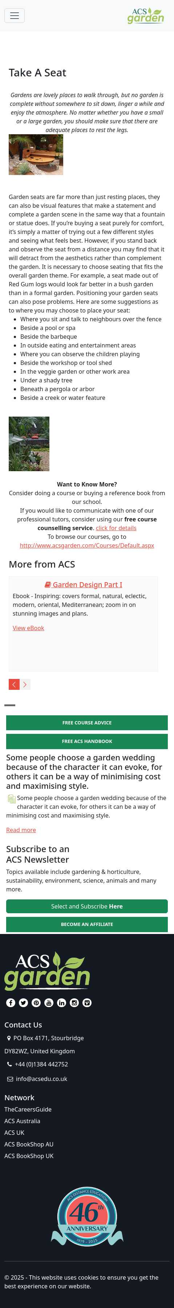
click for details (116, 528)
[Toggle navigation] (14, 15)
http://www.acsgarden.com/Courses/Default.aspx (87, 545)
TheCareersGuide (28, 1109)
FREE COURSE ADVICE (87, 722)
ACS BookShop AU (29, 1144)
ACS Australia (22, 1121)
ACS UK (14, 1133)
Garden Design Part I (83, 584)
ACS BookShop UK (28, 1156)
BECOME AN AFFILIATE (87, 924)
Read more (21, 830)
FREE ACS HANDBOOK (87, 741)
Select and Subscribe (87, 906)
